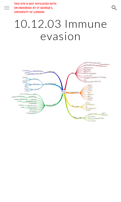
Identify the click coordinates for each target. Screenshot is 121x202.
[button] (7, 7)
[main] (60, 29)
